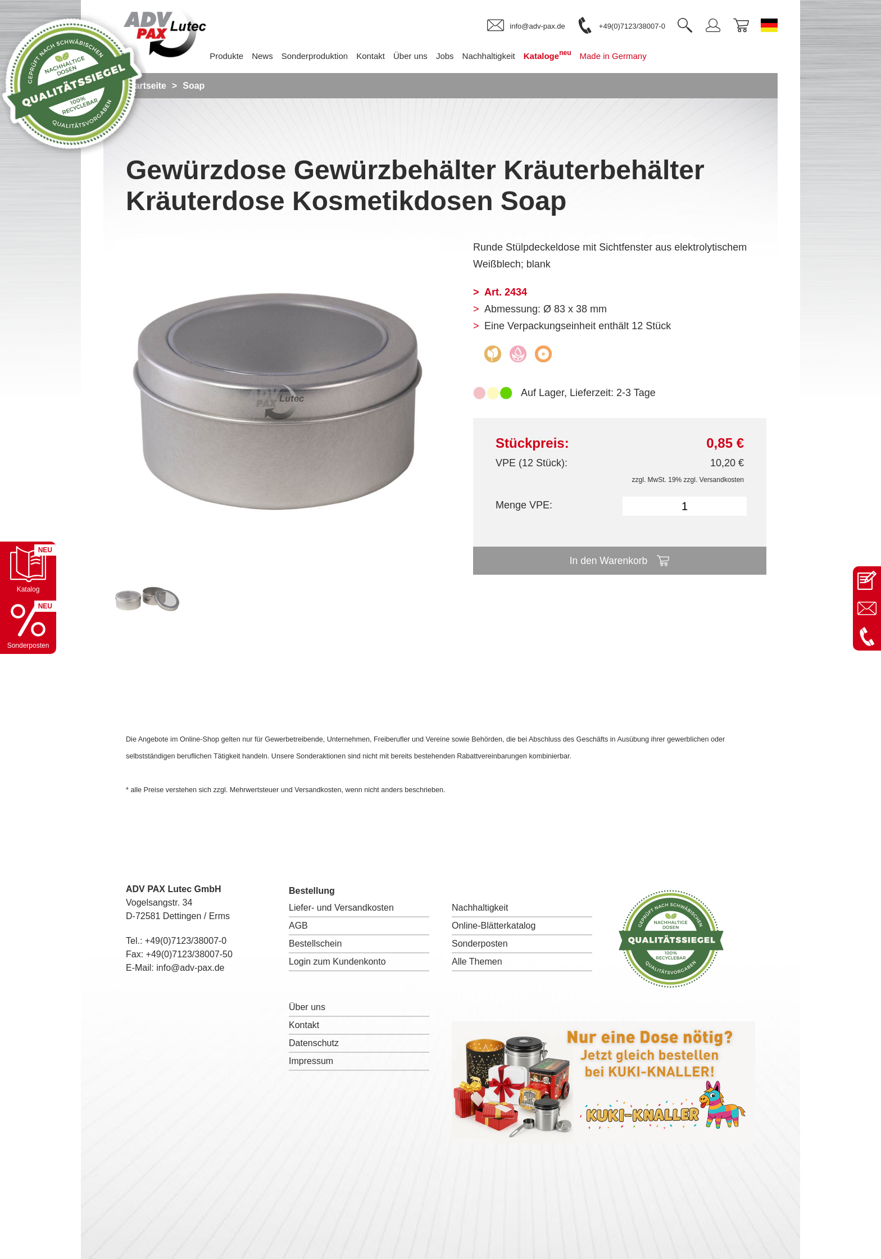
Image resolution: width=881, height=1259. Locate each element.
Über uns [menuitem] (419, 56)
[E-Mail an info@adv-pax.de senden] (867, 608)
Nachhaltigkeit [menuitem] (497, 56)
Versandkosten (722, 480)
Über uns (307, 1007)
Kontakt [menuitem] (379, 56)
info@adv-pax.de (190, 967)
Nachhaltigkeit (480, 907)
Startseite (146, 85)
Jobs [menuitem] (453, 56)
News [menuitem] (271, 56)
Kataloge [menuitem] (556, 55)
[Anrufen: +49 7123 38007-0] (867, 636)
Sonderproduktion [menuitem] (323, 56)
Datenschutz (314, 1043)
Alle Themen (477, 961)
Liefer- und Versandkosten (341, 907)
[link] (526, 26)
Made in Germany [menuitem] (621, 56)
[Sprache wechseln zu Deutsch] (769, 25)
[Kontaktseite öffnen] (867, 580)
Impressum (311, 1061)
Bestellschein (315, 943)
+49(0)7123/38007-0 (185, 941)
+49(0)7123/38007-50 (189, 954)
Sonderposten (480, 943)
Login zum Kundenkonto (337, 961)
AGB (298, 925)
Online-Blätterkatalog (493, 925)
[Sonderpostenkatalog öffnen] (28, 626)
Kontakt (304, 1025)
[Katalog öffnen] (28, 570)
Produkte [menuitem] (235, 56)
